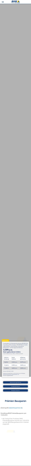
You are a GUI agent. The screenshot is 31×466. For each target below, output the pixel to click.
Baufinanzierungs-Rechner (15, 382)
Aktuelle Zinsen (5, 340)
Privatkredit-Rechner (15, 386)
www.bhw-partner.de (15, 408)
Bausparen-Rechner (15, 390)
